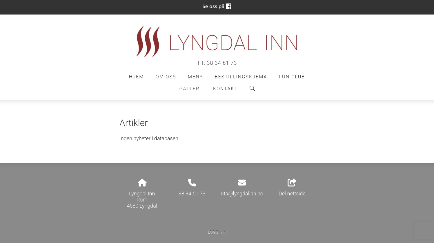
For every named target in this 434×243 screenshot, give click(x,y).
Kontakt (225, 88)
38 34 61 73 (222, 63)
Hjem (136, 77)
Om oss (166, 77)
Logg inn (217, 232)
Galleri (190, 88)
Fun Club (292, 77)
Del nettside (292, 188)
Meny (195, 77)
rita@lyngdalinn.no (242, 193)
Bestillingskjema (241, 77)
